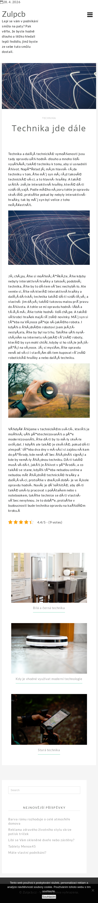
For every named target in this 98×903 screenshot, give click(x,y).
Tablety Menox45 (22, 846)
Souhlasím (49, 896)
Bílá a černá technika (49, 608)
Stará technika (49, 750)
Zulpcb (14, 13)
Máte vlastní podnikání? (27, 852)
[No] (93, 890)
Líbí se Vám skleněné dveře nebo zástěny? (41, 840)
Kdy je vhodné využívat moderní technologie (49, 679)
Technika (49, 118)
